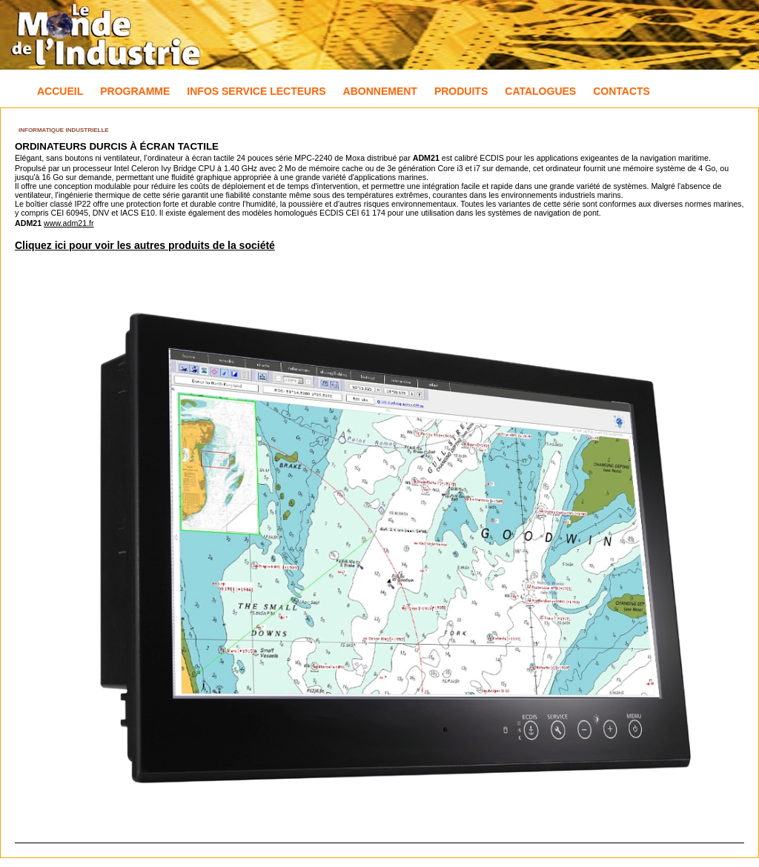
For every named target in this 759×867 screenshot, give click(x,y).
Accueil (60, 91)
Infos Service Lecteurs (256, 91)
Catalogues (540, 91)
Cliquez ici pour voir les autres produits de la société (145, 245)
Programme (135, 91)
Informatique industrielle (64, 130)
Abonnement (380, 91)
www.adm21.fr (69, 223)
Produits (461, 91)
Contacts (621, 91)
